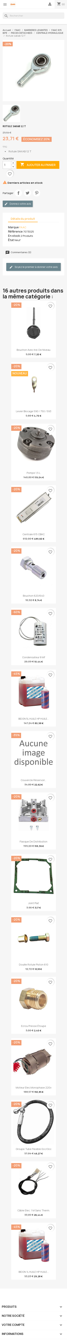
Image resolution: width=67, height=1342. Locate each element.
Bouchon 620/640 (33, 595)
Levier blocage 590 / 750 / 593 (33, 411)
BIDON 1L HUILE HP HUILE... (34, 1271)
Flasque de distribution (33, 841)
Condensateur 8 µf (33, 657)
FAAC (22, 227)
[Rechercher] (33, 15)
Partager (18, 193)
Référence (15, 231)
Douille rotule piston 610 (33, 964)
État (11, 240)
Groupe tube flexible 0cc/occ (33, 1149)
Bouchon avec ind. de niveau (33, 349)
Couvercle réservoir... (33, 780)
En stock (14, 235)
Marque (13, 227)
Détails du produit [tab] (23, 219)
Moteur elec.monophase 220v (33, 1087)
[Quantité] (7, 165)
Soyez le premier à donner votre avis (33, 267)
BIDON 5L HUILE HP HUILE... (33, 718)
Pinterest (36, 193)
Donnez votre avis (17, 204)
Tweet (27, 193)
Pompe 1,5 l (33, 472)
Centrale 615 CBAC (34, 534)
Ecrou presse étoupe (33, 1026)
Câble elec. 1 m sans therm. (33, 1210)
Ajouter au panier (38, 164)
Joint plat (33, 903)
